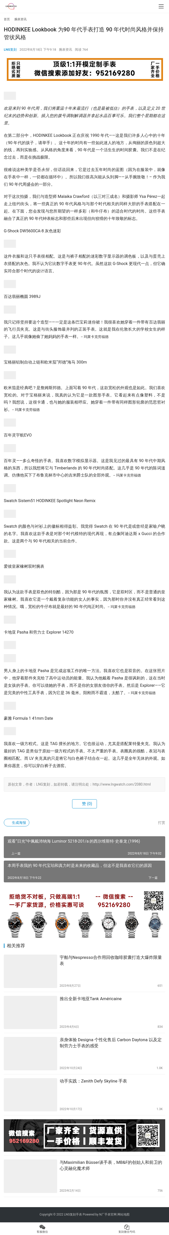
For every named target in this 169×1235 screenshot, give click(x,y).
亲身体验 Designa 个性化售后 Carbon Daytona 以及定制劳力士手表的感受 (111, 1042)
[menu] (161, 6)
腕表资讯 (65, 49)
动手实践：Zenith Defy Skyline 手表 (93, 1081)
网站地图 (123, 1214)
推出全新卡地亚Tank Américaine (91, 998)
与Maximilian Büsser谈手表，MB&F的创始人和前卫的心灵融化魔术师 (111, 1165)
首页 (7, 19)
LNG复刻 (10, 49)
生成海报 (16, 822)
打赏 (159, 822)
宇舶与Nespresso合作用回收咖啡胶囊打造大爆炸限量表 (111, 960)
